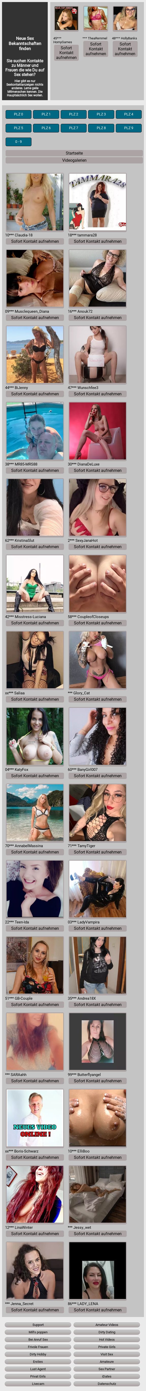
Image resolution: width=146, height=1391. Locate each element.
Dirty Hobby (38, 1354)
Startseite (74, 153)
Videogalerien (74, 160)
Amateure (107, 1362)
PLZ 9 (128, 128)
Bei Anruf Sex (38, 1339)
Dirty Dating (107, 1332)
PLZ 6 (46, 128)
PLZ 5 (18, 128)
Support (38, 1325)
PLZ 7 (73, 128)
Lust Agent (38, 1369)
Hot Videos (107, 1339)
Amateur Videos (106, 1325)
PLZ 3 (101, 114)
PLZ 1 (46, 114)
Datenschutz (107, 1384)
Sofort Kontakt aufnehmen (66, 53)
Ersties (38, 1362)
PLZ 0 (18, 114)
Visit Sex (107, 1354)
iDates (106, 1376)
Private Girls (107, 1347)
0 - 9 (18, 142)
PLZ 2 (73, 114)
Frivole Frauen (38, 1347)
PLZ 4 (128, 114)
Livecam (38, 1384)
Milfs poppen (38, 1332)
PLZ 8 (101, 128)
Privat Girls (38, 1376)
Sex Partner (107, 1369)
